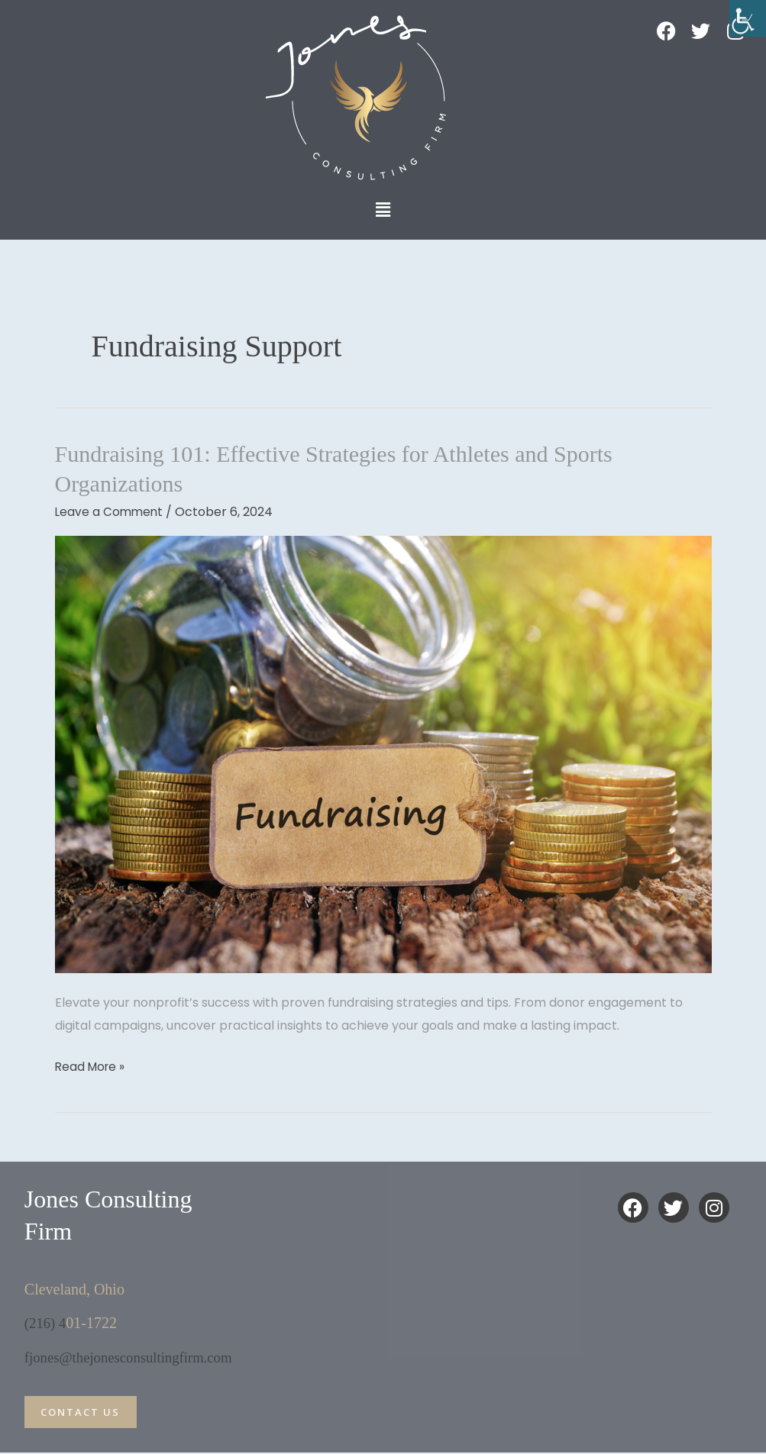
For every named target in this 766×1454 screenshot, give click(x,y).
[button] (383, 209)
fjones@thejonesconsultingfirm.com (135, 1356)
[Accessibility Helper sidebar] (747, 18)
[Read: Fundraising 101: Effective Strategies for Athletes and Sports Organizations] (383, 753)
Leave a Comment (110, 512)
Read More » (91, 1065)
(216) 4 (46, 1322)
